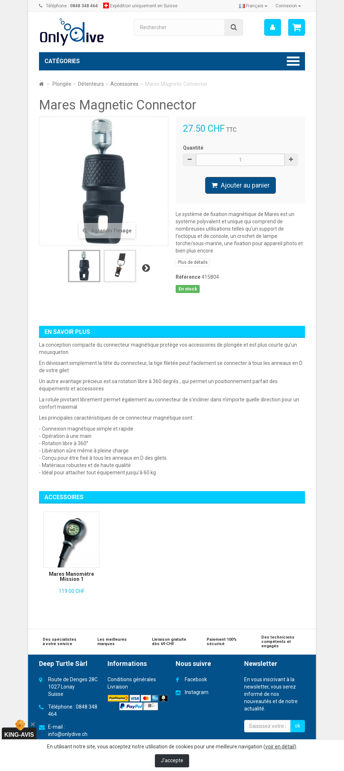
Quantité (193, 148)
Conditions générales (131, 679)
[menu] (272, 27)
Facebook (196, 679)
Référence (188, 277)
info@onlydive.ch (67, 734)
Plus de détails (193, 262)
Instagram (196, 692)
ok (297, 726)
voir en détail (279, 746)
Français (253, 5)
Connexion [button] (288, 5)
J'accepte (172, 760)
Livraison (117, 687)
